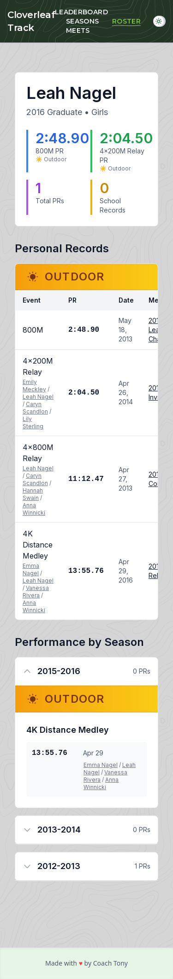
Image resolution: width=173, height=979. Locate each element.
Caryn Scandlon (35, 408)
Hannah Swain (33, 494)
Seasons (82, 21)
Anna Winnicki (34, 509)
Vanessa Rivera (36, 591)
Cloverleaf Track (31, 21)
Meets (78, 30)
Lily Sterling (33, 422)
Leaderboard (81, 12)
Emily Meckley (34, 385)
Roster (126, 21)
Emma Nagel (31, 569)
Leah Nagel (38, 396)
